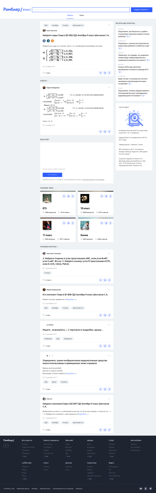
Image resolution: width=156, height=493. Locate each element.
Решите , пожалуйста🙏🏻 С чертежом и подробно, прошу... (73, 330)
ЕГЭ (45, 208)
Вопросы (68, 467)
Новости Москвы (28, 447)
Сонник (90, 467)
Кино (89, 444)
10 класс (85, 208)
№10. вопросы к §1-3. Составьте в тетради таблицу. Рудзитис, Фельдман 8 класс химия (133, 151)
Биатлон (112, 453)
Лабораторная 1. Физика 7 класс (131, 144)
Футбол (112, 444)
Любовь (68, 450)
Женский (69, 440)
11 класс (47, 235)
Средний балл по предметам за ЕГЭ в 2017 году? (133, 139)
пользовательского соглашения (93, 179)
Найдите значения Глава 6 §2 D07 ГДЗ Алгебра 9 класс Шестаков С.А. (76, 405)
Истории (25, 467)
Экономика (48, 444)
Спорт (111, 440)
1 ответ (46, 73)
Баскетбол (113, 450)
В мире (25, 444)
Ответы (46, 467)
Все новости (27, 440)
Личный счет (48, 453)
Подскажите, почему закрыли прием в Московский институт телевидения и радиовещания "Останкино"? (133, 93)
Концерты (91, 447)
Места (24, 476)
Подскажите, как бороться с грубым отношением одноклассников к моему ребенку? (133, 34)
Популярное (113, 467)
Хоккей (111, 447)
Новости (134, 444)
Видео (111, 463)
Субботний (26, 463)
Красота (68, 447)
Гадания (90, 473)
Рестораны (91, 453)
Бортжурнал (135, 450)
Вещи (24, 473)
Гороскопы (92, 463)
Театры (90, 450)
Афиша (90, 440)
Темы (46, 470)
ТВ (110, 470)
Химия (84, 235)
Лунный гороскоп (94, 476)
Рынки (46, 450)
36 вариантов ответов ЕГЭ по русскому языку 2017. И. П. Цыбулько (133, 132)
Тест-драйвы (135, 447)
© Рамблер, (7, 488)
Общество (26, 453)
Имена (89, 470)
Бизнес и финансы (51, 440)
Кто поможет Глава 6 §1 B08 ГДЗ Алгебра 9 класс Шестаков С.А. (75, 295)
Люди (24, 470)
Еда (66, 453)
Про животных (114, 476)
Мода (67, 444)
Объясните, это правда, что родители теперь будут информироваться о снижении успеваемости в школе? (133, 57)
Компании (47, 447)
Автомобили (136, 440)
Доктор (68, 463)
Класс (46, 463)
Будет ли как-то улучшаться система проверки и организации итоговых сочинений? (132, 81)
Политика (25, 450)
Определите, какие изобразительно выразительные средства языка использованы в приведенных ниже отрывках (75, 362)
